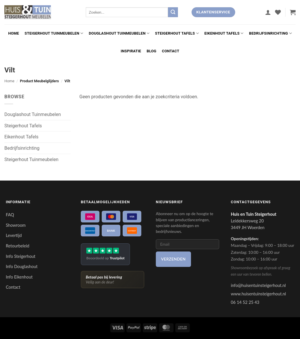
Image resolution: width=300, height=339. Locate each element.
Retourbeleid (17, 245)
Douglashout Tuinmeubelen (119, 33)
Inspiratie (131, 51)
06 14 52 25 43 (245, 302)
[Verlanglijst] (278, 12)
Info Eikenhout (19, 276)
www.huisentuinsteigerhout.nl (258, 293)
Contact (170, 51)
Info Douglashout (22, 266)
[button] (268, 12)
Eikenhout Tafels (223, 33)
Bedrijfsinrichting (270, 33)
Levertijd (14, 235)
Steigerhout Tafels (177, 33)
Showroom (16, 225)
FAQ (10, 214)
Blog (151, 51)
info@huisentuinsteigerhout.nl (258, 285)
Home (13, 33)
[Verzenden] (173, 12)
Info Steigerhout (20, 256)
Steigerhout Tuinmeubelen (54, 33)
